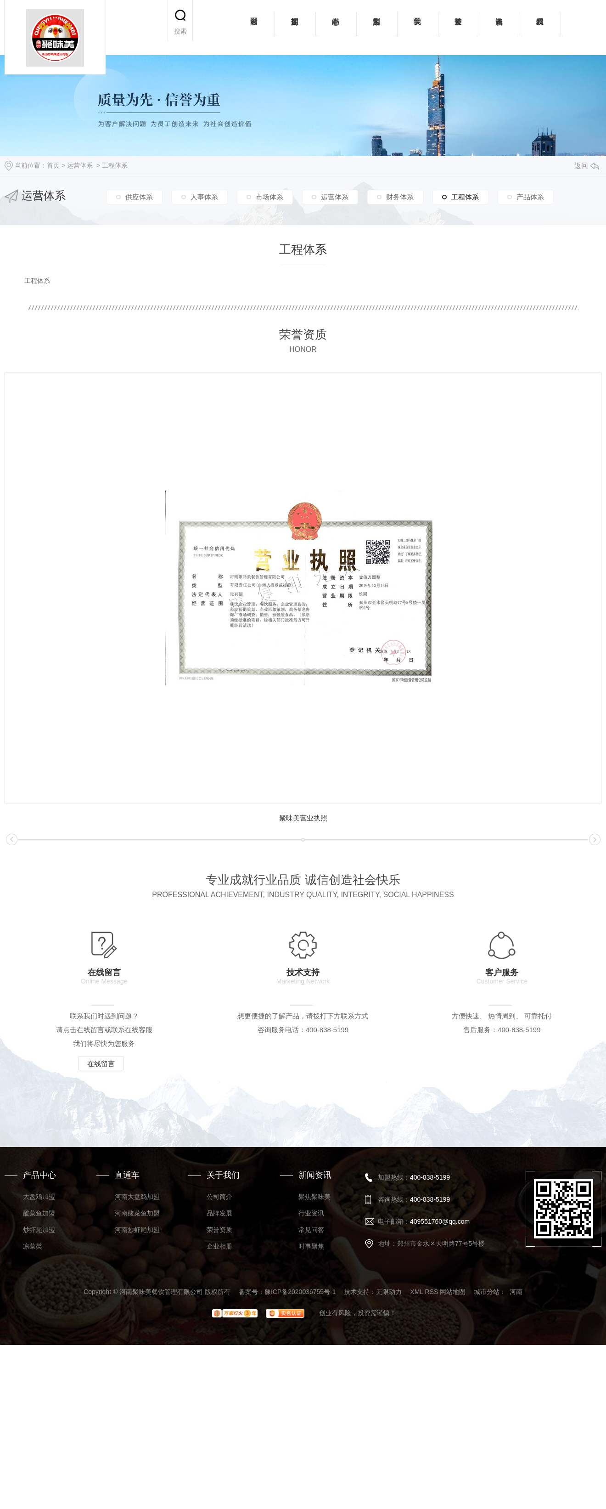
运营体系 (80, 165)
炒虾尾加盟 (39, 1405)
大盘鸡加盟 (39, 1372)
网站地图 (453, 1467)
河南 (516, 1467)
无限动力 (389, 1467)
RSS (431, 1467)
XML (416, 1467)
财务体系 (400, 197)
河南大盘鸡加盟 (137, 1372)
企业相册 (219, 1421)
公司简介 (219, 1372)
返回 (586, 166)
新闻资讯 (499, 27)
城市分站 (486, 1467)
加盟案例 (376, 27)
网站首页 (254, 27)
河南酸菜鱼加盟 (137, 1388)
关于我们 (417, 27)
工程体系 (115, 165)
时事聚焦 (311, 1421)
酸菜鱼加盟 (39, 1388)
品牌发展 (219, 1388)
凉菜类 (32, 1421)
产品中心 (335, 27)
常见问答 (311, 1405)
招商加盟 (295, 27)
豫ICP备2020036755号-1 (300, 1467)
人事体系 (204, 197)
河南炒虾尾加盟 (137, 1405)
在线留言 (106, 1063)
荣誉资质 (458, 27)
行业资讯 (311, 1388)
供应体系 (139, 197)
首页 (53, 165)
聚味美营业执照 (303, 818)
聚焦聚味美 (314, 1372)
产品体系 (530, 197)
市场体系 (269, 197)
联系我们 (540, 27)
